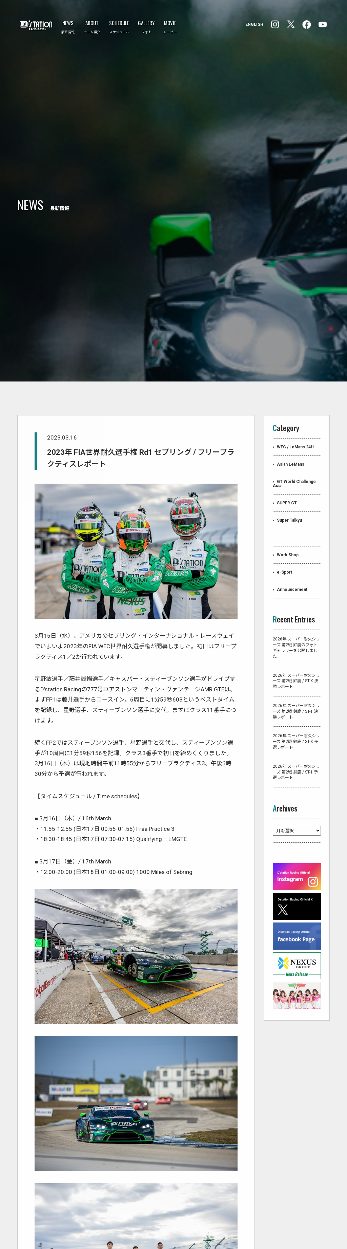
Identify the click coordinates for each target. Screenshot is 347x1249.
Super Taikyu (289, 439)
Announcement (292, 509)
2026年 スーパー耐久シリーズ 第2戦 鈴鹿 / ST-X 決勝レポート (296, 600)
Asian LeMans (290, 383)
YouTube (323, 24)
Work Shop (288, 474)
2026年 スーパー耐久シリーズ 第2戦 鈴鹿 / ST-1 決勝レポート (296, 630)
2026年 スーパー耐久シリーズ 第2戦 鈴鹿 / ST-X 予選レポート (296, 661)
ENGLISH (254, 24)
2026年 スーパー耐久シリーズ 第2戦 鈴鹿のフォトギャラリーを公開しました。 (296, 567)
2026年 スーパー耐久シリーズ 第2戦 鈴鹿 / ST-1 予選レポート (296, 691)
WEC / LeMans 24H (295, 366)
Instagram (306, 24)
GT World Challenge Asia (294, 403)
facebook (275, 24)
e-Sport (284, 491)
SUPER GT (287, 422)
